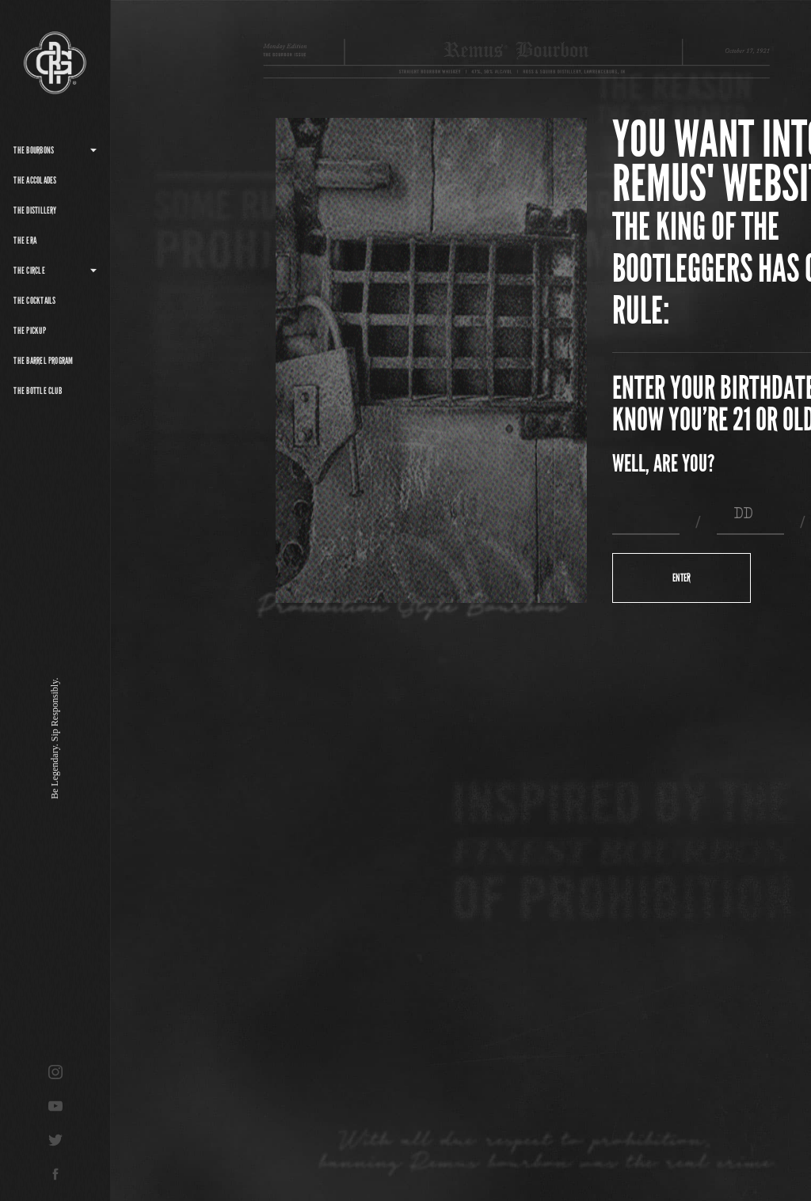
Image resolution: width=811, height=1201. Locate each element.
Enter (681, 578)
